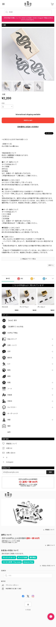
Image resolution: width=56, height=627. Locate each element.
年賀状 (9, 401)
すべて (8, 278)
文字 (9, 351)
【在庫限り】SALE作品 (15, 327)
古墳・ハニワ (12, 345)
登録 (50, 472)
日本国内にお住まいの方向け (28, 127)
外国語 (9, 395)
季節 (9, 420)
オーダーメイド (12, 413)
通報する (50, 265)
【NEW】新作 (12, 320)
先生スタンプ (12, 339)
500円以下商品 (12, 333)
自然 (9, 432)
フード (9, 389)
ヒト (9, 364)
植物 (9, 376)
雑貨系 (9, 358)
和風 (9, 382)
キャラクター (11, 407)
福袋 (9, 426)
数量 (3, 103)
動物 (9, 370)
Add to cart (28, 120)
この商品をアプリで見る (28, 259)
